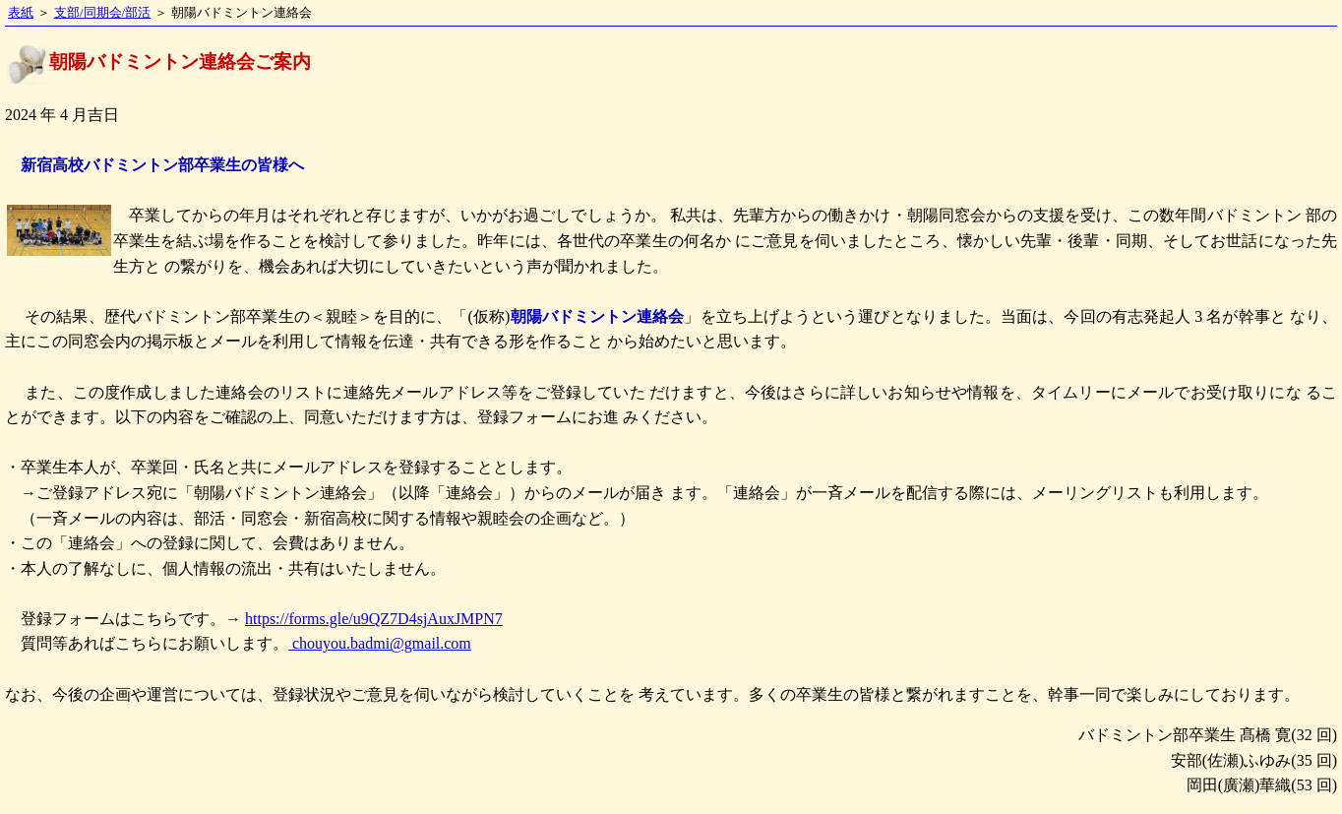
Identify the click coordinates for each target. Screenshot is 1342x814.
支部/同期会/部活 (102, 13)
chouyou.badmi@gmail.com (379, 643)
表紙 (20, 13)
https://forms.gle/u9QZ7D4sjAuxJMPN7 (374, 618)
